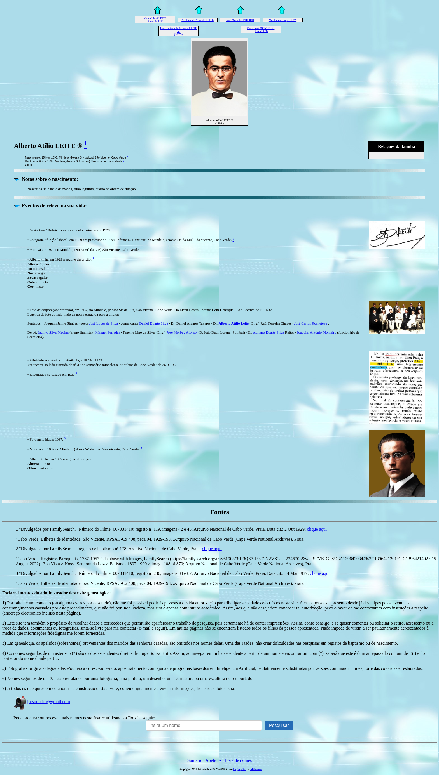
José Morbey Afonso (182, 332)
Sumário (194, 760)
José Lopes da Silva (104, 323)
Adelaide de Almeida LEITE (197, 20)
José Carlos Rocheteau (311, 323)
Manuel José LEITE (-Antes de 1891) (155, 20)
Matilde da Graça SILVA (282, 20)
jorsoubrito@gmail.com (41, 701)
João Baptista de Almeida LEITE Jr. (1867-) (178, 31)
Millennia (256, 769)
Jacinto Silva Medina (53, 332)
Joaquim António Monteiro (317, 332)
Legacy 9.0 (239, 769)
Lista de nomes (238, 760)
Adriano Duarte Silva (269, 332)
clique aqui (317, 529)
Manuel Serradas (108, 332)
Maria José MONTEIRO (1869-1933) (261, 30)
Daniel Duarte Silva (154, 323)
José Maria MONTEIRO (240, 20)
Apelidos (213, 760)
